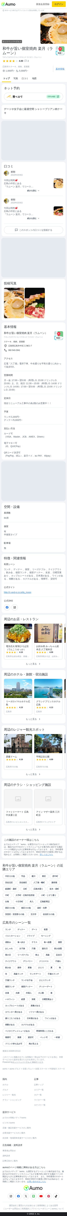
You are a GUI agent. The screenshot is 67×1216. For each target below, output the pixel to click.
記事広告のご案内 (10, 1161)
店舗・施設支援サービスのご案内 (17, 1128)
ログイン (58, 4)
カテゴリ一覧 (39, 1105)
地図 (34, 78)
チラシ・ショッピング (12, 1100)
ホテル (5, 1085)
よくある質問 (52, 1205)
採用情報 (41, 1205)
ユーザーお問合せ (12, 1209)
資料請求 (6, 1156)
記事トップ (39, 1085)
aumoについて (58, 1209)
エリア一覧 (39, 1090)
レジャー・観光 (9, 1095)
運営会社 (13, 1205)
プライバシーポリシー (40, 1209)
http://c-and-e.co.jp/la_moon (17, 592)
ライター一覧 (39, 1100)
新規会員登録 (42, 4)
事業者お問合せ (9, 1151)
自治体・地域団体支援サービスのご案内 (19, 1138)
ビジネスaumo (9, 1123)
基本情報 (60, 69)
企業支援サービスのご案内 (14, 1133)
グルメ (5, 1090)
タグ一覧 (38, 1095)
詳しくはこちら (46, 854)
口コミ (25, 78)
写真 (16, 78)
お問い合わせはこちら (36, 1181)
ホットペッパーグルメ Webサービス (27, 1062)
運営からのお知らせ (26, 1205)
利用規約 (25, 1209)
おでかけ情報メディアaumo (14, 1118)
